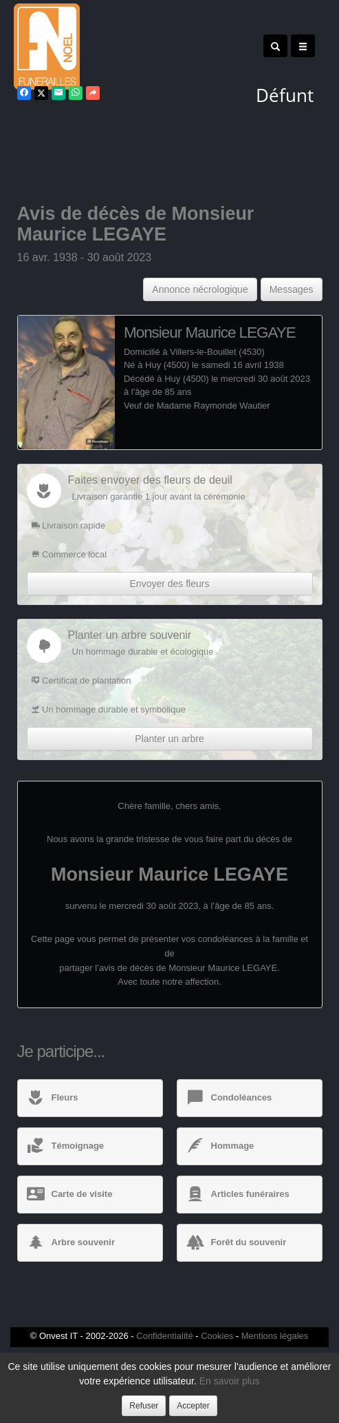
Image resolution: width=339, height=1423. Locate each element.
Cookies (217, 1336)
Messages (292, 289)
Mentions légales (275, 1336)
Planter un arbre (169, 738)
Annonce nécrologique (200, 289)
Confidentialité (164, 1336)
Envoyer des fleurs (170, 583)
